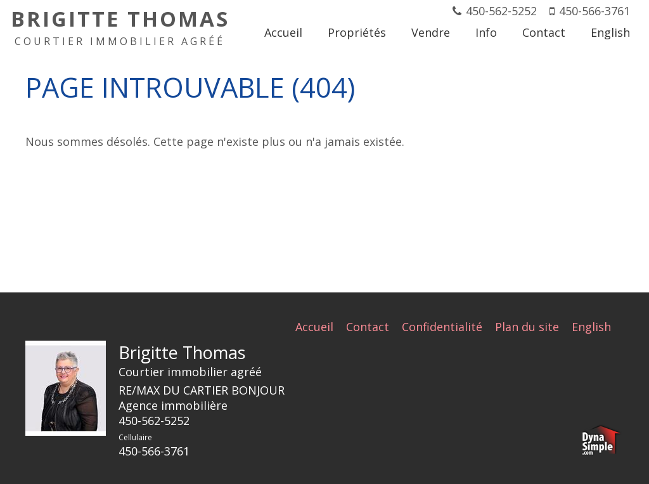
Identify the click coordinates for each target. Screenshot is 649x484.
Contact (367, 326)
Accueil (314, 326)
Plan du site (527, 326)
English (591, 326)
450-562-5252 (501, 10)
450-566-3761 (594, 10)
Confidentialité (442, 326)
